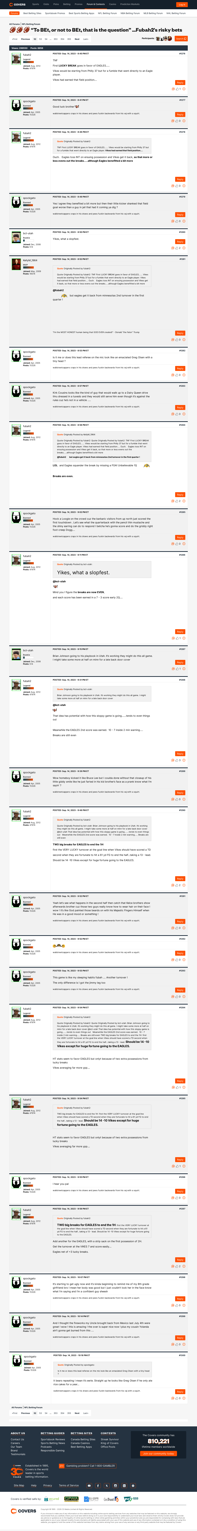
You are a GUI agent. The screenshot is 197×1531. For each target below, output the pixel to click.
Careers (15, 1443)
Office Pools (108, 1446)
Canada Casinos (80, 1443)
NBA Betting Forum (130, 13)
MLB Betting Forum (153, 13)
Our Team (16, 1446)
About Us (18, 1433)
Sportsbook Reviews (53, 1439)
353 (55, 39)
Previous (25, 39)
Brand (14, 1450)
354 (62, 39)
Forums (14, 13)
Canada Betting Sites (83, 1439)
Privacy (47, 1485)
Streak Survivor (110, 1439)
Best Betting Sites (32, 13)
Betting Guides (53, 1433)
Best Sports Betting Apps (81, 13)
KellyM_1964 (30, 260)
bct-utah (28, 233)
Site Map (19, 1485)
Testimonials (18, 1454)
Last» (85, 39)
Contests (108, 1433)
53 (40, 39)
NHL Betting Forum (176, 13)
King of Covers (109, 1443)
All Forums (14, 24)
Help (33, 1485)
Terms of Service (69, 1485)
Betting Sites (81, 1433)
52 (35, 39)
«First (14, 39)
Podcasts (46, 1446)
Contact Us (17, 1439)
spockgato (29, 101)
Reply (180, 82)
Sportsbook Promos (55, 13)
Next (77, 39)
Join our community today (158, 1453)
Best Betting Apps (81, 1446)
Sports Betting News (53, 1443)
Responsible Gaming (52, 1450)
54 (46, 39)
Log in (182, 4)
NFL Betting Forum (107, 13)
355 (69, 39)
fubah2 (27, 54)
